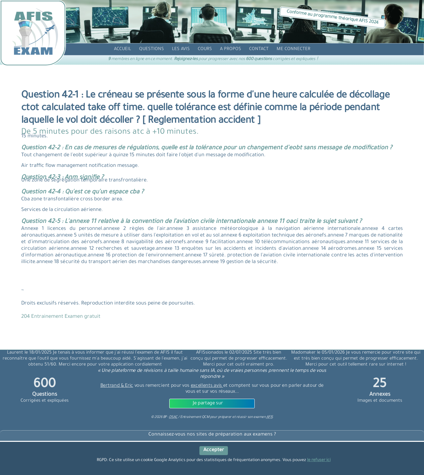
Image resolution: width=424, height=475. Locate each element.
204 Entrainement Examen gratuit (60, 317)
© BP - (164, 417)
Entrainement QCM (195, 417)
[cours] (205, 49)
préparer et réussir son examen (245, 417)
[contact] (259, 49)
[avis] (181, 49)
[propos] (230, 49)
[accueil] (122, 49)
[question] (151, 49)
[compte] (293, 49)
